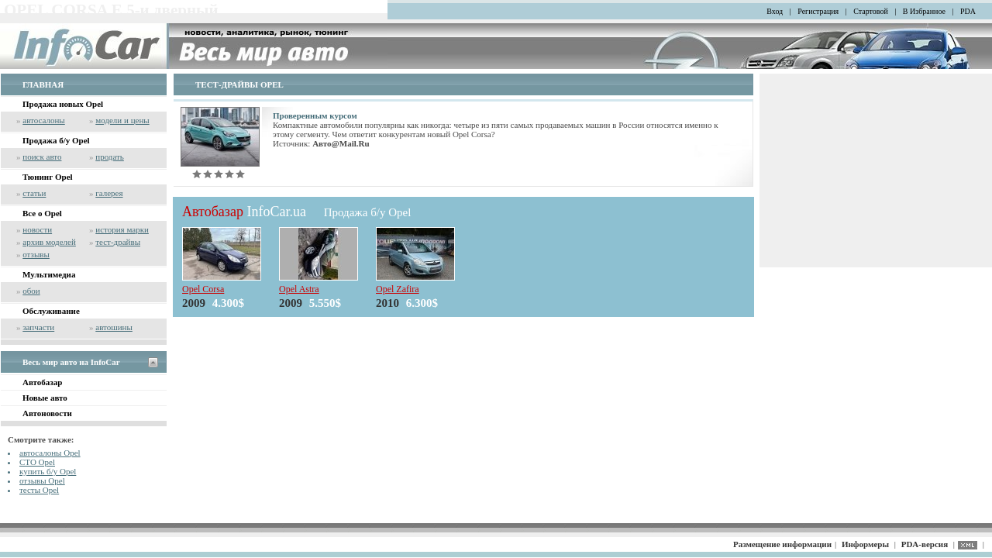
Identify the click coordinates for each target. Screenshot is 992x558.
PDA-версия (924, 544)
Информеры (865, 544)
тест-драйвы (117, 241)
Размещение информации (782, 544)
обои (31, 290)
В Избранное (924, 11)
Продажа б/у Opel (56, 140)
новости (37, 229)
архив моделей (49, 241)
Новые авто (44, 397)
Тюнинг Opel (47, 176)
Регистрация (818, 11)
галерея (108, 193)
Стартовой (870, 11)
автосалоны (43, 120)
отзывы (36, 254)
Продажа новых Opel (62, 103)
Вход (774, 11)
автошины (114, 327)
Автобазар (42, 382)
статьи (34, 193)
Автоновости (47, 413)
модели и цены (122, 120)
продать (109, 156)
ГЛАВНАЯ (43, 84)
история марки (122, 229)
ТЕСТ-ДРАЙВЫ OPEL (239, 84)
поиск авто (41, 156)
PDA (968, 11)
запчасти (38, 327)
